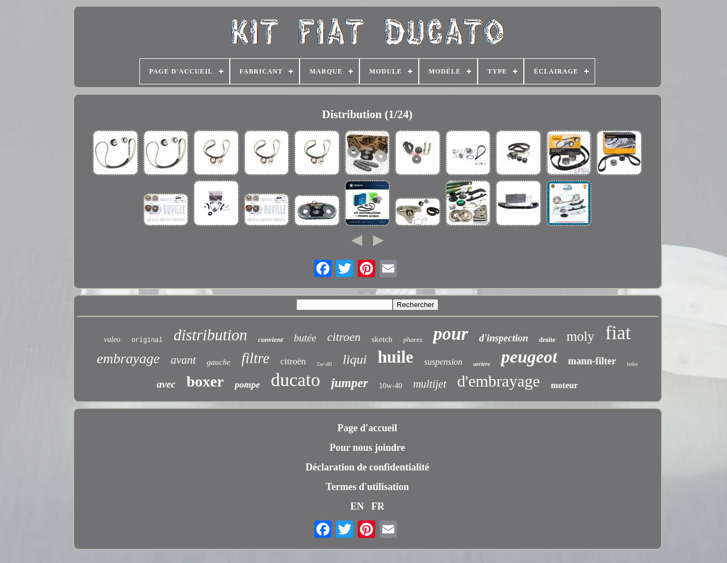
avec (166, 384)
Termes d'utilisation (367, 486)
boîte (632, 364)
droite (547, 340)
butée (305, 338)
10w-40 (390, 386)
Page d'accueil (367, 428)
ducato (295, 380)
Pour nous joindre (367, 447)
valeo (112, 339)
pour (450, 334)
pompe (247, 385)
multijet (429, 384)
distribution (210, 335)
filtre (255, 358)
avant (183, 359)
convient (270, 339)
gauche (218, 362)
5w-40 (324, 363)
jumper (349, 383)
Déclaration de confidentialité (367, 467)
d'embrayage (498, 381)
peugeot (529, 356)
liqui (354, 359)
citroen (344, 337)
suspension (443, 361)
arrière (481, 363)
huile (395, 356)
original (147, 340)
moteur (564, 385)
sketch (381, 339)
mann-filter (592, 361)
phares (413, 339)
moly (580, 336)
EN (357, 506)
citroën (293, 361)
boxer (205, 381)
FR (377, 506)
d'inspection (503, 338)
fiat (618, 333)
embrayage (128, 358)
